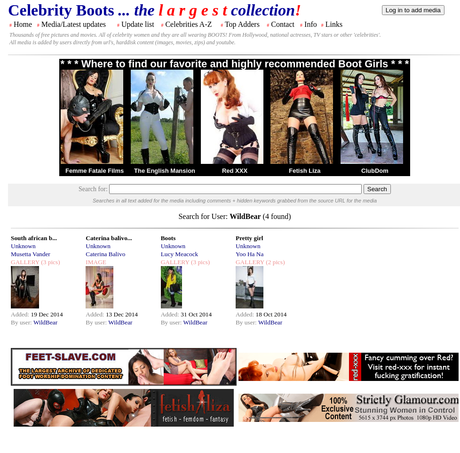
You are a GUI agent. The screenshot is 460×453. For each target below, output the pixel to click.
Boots (168, 238)
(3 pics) (50, 262)
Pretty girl (249, 238)
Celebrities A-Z (188, 24)
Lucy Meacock (179, 254)
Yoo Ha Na (249, 254)
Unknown (23, 246)
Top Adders (242, 24)
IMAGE (96, 262)
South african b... (34, 238)
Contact (282, 24)
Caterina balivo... (109, 238)
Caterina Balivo (105, 254)
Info (310, 24)
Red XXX (234, 170)
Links (333, 24)
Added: (21, 314)
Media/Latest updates (73, 24)
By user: (22, 322)
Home (23, 24)
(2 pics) (274, 262)
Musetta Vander (30, 254)
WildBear (45, 322)
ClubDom (375, 170)
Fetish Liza (304, 170)
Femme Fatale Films (94, 170)
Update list (137, 24)
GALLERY (25, 262)
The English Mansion (164, 170)
